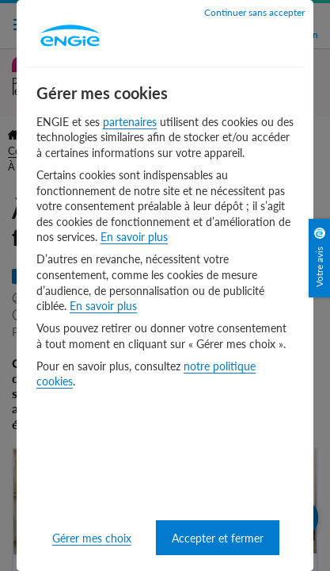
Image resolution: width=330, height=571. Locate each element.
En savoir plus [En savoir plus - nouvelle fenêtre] (134, 236)
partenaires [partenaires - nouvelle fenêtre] (130, 121)
